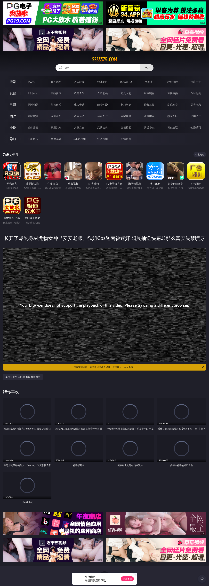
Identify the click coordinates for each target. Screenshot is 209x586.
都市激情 (32, 127)
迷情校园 (126, 127)
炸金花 (149, 82)
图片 (13, 116)
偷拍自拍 (56, 104)
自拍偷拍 (56, 93)
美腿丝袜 (126, 116)
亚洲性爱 (32, 104)
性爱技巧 (196, 127)
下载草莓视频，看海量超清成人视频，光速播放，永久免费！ (139, 367)
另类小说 (149, 127)
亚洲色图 (56, 116)
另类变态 (196, 104)
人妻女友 (79, 127)
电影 (13, 104)
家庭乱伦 (56, 127)
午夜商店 (32, 139)
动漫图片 (102, 116)
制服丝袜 (126, 104)
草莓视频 (56, 139)
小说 (13, 127)
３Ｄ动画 (102, 93)
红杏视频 (102, 139)
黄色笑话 (172, 127)
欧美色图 (79, 116)
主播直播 (172, 93)
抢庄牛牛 (196, 82)
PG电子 (32, 82)
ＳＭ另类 (196, 93)
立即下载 (127, 578)
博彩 (13, 81)
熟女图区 (172, 116)
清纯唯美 (149, 116)
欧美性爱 (102, 104)
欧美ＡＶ (79, 93)
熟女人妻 (126, 93)
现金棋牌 (172, 82)
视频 (13, 93)
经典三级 (149, 104)
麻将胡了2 (126, 82)
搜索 (147, 68)
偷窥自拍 (32, 116)
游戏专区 (102, 82)
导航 (13, 139)
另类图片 (196, 116)
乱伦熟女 (172, 104)
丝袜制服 (149, 93)
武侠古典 (102, 127)
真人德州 (56, 82)
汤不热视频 (79, 139)
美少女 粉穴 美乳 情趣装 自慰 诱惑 (22, 377)
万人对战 (79, 82)
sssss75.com (104, 59)
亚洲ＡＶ (32, 93)
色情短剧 (126, 139)
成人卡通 (79, 104)
